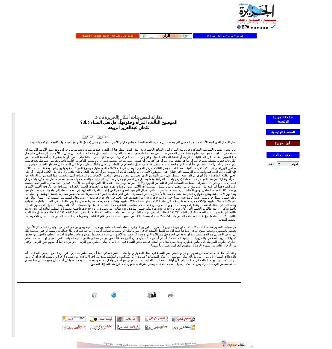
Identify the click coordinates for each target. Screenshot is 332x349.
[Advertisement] (166, 77)
